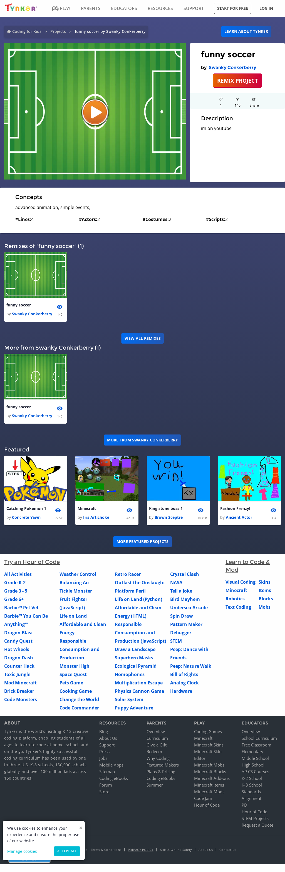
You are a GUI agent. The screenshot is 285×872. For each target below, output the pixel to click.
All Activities (18, 574)
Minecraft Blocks (210, 771)
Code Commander (79, 708)
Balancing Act (75, 583)
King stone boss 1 (166, 508)
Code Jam (203, 798)
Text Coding (238, 607)
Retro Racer (128, 574)
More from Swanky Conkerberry (142, 440)
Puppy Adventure (134, 708)
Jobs (103, 758)
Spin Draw (181, 616)
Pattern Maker (186, 625)
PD (244, 805)
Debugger (180, 633)
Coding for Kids (26, 31)
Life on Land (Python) (138, 599)
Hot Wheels (16, 650)
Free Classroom (256, 745)
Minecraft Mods (209, 791)
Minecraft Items (209, 785)
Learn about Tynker (246, 31)
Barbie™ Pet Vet (21, 608)
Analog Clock (184, 683)
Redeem (154, 751)
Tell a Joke (181, 591)
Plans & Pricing (161, 771)
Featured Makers (163, 765)
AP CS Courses (255, 771)
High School (253, 765)
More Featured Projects (142, 541)
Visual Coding (240, 582)
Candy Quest (18, 641)
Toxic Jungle (17, 675)
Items (265, 591)
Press (104, 751)
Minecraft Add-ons (212, 778)
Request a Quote (257, 825)
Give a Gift (157, 745)
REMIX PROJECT (237, 80)
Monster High (75, 666)
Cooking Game (76, 691)
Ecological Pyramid (136, 666)
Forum (105, 785)
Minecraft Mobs (209, 765)
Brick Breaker (19, 691)
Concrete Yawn (26, 517)
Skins (265, 582)
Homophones (130, 675)
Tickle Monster (76, 591)
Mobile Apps (111, 765)
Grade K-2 (15, 583)
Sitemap (107, 771)
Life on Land (73, 616)
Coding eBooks (113, 778)
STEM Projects (255, 818)
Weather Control (78, 574)
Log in (266, 8)
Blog (103, 731)
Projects (58, 31)
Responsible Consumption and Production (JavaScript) (140, 633)
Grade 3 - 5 (15, 591)
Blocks (266, 599)
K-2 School (252, 778)
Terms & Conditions (106, 850)
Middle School (255, 758)
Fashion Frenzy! (235, 508)
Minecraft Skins (209, 745)
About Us (108, 738)
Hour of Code (207, 805)
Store (104, 791)
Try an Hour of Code (32, 562)
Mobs (265, 607)
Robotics (235, 599)
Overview (156, 731)
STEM (176, 641)
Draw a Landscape (135, 650)
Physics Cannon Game (139, 691)
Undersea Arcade (189, 608)
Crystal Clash (184, 574)
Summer (155, 785)
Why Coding (158, 758)
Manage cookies (22, 851)
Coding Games (208, 731)
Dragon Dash (18, 658)
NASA (176, 583)
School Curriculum (259, 738)
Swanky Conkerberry (232, 67)
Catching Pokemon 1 (26, 508)
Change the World (79, 700)
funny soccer (18, 305)
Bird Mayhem (185, 599)
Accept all (67, 851)
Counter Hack (19, 666)
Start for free (232, 8)
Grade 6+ (14, 599)
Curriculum (157, 738)
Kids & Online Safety (176, 850)
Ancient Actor (239, 517)
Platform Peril (130, 591)
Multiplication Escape (139, 683)
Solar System (129, 700)
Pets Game (71, 683)
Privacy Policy (140, 850)
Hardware (181, 691)
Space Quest (73, 675)
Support (107, 745)
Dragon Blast (18, 633)
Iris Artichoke (96, 517)
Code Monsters (20, 700)
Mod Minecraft (20, 683)
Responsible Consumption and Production (80, 649)
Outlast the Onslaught (140, 583)
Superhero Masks (134, 658)
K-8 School (252, 785)
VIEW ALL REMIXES (143, 338)
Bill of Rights (184, 675)
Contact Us (227, 850)
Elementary (252, 751)
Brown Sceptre (169, 517)
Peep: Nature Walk (190, 666)
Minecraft (87, 508)
